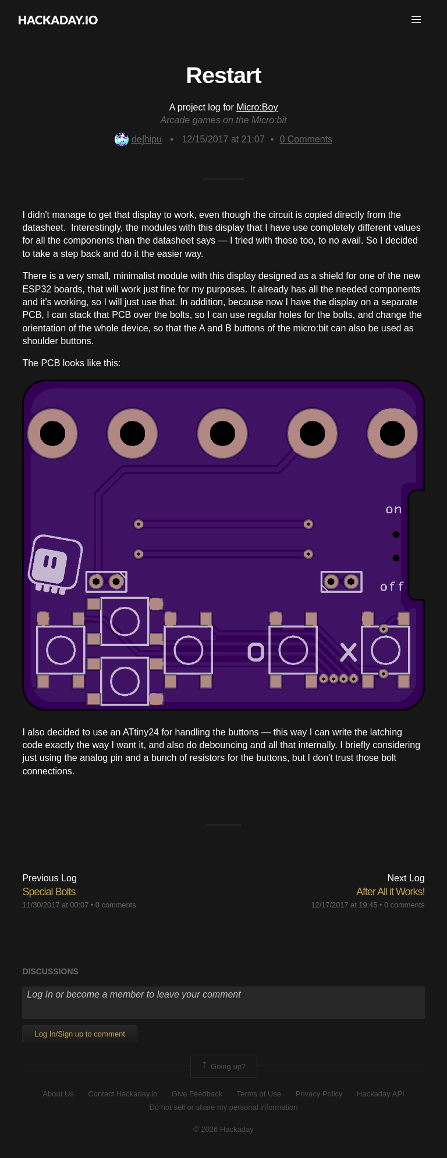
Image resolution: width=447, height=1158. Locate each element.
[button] (416, 20)
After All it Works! (390, 892)
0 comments (115, 904)
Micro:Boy (257, 107)
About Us (57, 1093)
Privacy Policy (319, 1093)
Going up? (223, 1066)
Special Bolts (48, 892)
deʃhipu (138, 139)
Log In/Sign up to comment (79, 1034)
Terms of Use (259, 1093)
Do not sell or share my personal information (223, 1107)
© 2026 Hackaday (223, 1129)
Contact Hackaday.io (122, 1093)
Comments (305, 139)
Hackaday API (381, 1093)
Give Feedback (197, 1093)
